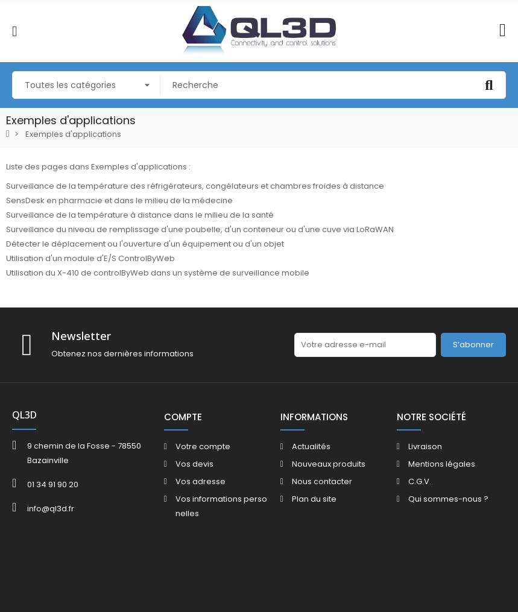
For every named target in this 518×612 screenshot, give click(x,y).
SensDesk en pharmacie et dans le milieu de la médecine (119, 200)
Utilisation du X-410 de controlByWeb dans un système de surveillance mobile (157, 273)
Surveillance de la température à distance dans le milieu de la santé (140, 215)
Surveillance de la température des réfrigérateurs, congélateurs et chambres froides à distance (195, 186)
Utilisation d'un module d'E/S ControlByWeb (90, 258)
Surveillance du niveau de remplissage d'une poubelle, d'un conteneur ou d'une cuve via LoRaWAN (200, 229)
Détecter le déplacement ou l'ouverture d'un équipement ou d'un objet (145, 244)
